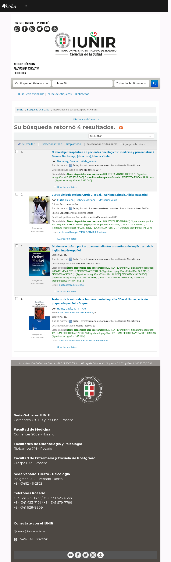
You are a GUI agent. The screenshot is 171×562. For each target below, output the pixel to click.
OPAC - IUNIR (12, 7)
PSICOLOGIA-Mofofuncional (92, 232)
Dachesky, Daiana (67, 161)
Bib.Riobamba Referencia (70, 284)
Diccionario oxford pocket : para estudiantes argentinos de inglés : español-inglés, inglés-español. (102, 248)
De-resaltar (26, 144)
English (18, 23)
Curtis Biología (100, 195)
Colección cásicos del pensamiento (75, 312)
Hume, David (71, 308)
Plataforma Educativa (26, 68)
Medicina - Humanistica (70, 340)
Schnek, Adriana (86, 200)
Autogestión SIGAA (24, 64)
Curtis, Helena (65, 200)
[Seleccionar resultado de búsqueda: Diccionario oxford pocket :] (16, 245)
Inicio (20, 109)
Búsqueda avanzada (31, 94)
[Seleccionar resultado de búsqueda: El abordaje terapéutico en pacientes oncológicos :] (16, 151)
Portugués (43, 23)
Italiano (29, 23)
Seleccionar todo (52, 144)
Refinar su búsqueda (86, 119)
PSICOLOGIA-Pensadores (95, 340)
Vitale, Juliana (88, 161)
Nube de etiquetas (60, 94)
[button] (27, 6)
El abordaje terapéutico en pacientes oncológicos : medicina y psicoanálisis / (103, 154)
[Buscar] (154, 83)
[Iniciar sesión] (162, 6)
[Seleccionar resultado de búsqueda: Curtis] (16, 194)
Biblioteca (20, 73)
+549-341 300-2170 (32, 539)
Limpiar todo (73, 144)
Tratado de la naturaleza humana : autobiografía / (100, 301)
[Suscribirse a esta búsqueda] (121, 127)
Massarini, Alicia (108, 200)
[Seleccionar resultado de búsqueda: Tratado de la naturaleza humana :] (16, 298)
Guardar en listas (64, 187)
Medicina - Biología (68, 232)
